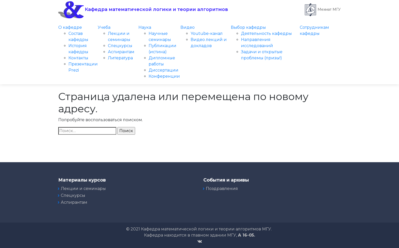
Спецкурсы (120, 45)
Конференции (164, 76)
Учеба (104, 27)
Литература (120, 58)
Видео (187, 27)
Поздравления (222, 188)
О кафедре (70, 27)
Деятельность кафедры (266, 33)
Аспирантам (121, 51)
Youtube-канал (207, 33)
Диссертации (163, 70)
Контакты (78, 58)
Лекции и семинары (83, 188)
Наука (144, 27)
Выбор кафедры (248, 27)
